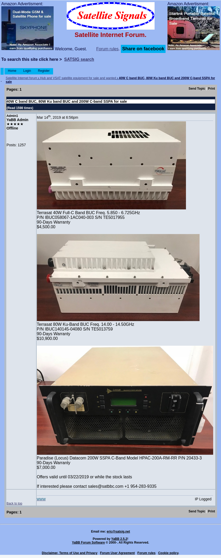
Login (27, 71)
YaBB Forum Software (88, 542)
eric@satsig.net (118, 531)
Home (12, 71)
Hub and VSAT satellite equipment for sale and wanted (78, 78)
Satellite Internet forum (21, 78)
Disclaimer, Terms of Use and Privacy (70, 553)
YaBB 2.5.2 (119, 539)
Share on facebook (143, 48)
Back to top (14, 503)
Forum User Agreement (117, 553)
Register (44, 71)
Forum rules (107, 49)
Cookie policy (168, 553)
